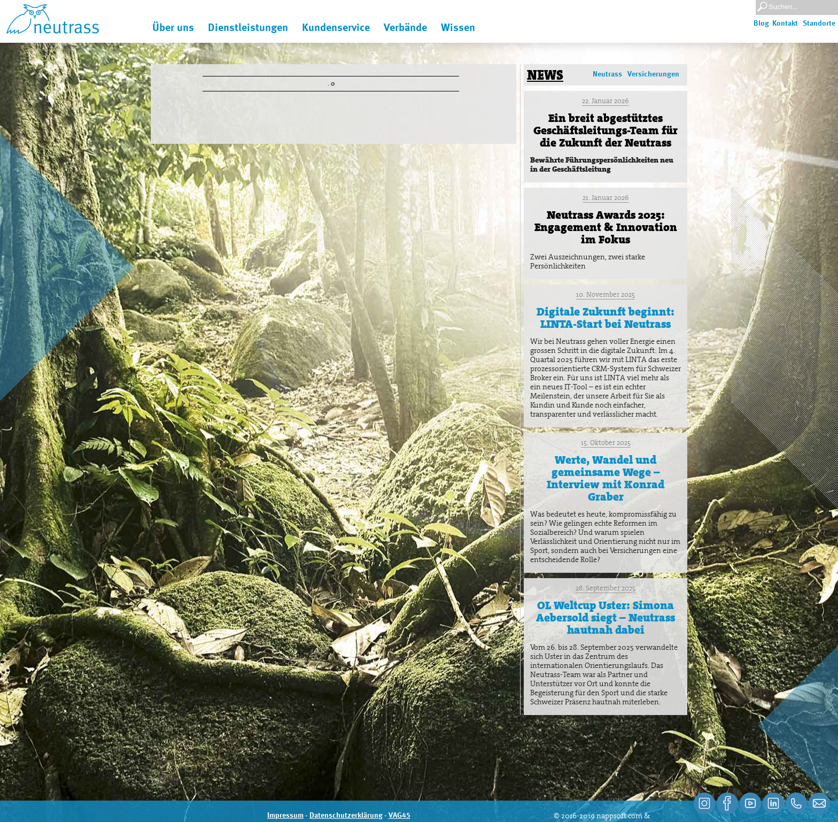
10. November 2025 (605, 294)
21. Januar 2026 (606, 197)
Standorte (819, 23)
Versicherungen (653, 74)
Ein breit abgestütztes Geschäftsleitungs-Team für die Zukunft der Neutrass (605, 130)
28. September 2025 (605, 588)
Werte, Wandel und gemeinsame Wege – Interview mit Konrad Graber (605, 478)
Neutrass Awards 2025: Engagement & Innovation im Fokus (605, 227)
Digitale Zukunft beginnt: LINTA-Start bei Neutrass (605, 318)
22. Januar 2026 (605, 100)
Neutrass (607, 74)
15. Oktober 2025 (606, 442)
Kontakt (785, 23)
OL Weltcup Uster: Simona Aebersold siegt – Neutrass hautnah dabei (605, 617)
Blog (761, 23)
